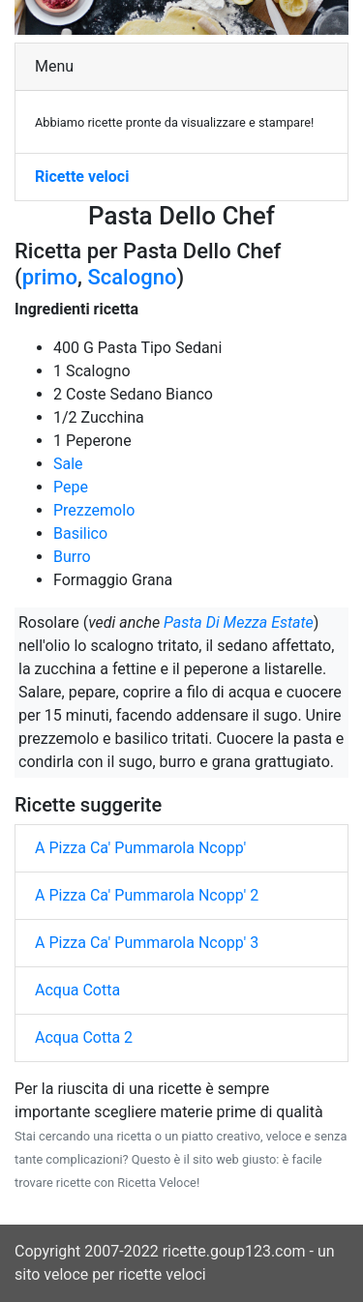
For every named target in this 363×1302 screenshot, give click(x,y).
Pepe (70, 487)
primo (49, 277)
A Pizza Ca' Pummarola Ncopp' (140, 848)
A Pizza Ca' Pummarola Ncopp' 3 (146, 942)
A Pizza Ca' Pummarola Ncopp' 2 (146, 895)
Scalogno (131, 277)
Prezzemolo (94, 510)
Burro (72, 556)
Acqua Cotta (77, 990)
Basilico (80, 533)
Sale (68, 464)
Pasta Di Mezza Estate (239, 622)
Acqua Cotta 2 (84, 1037)
